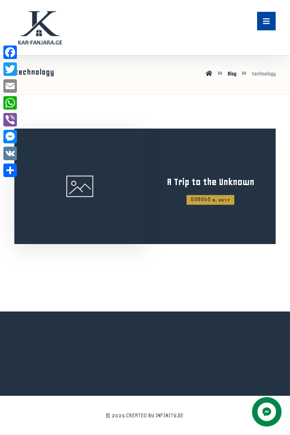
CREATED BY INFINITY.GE (155, 415)
